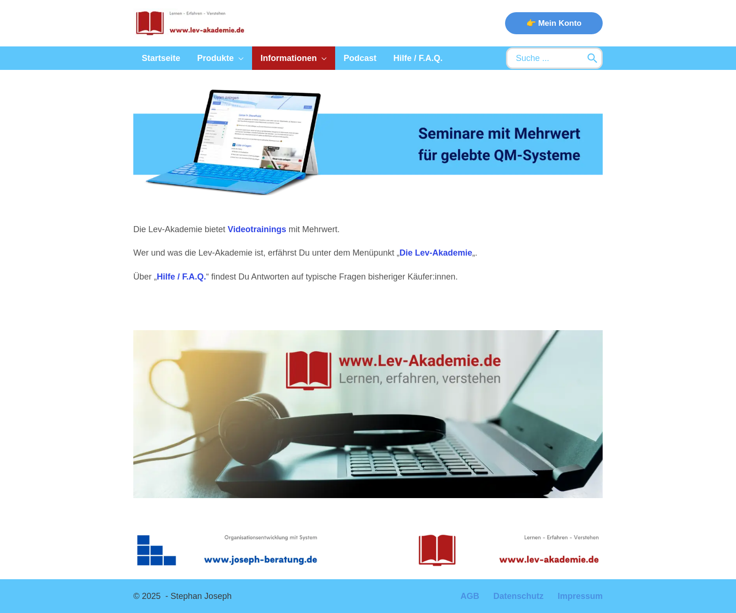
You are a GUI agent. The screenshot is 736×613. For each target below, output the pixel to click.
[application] (239, 58)
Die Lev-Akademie (435, 252)
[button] (554, 23)
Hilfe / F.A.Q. (181, 276)
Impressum (580, 596)
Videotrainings (257, 229)
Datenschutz (518, 596)
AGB (469, 596)
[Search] (592, 58)
